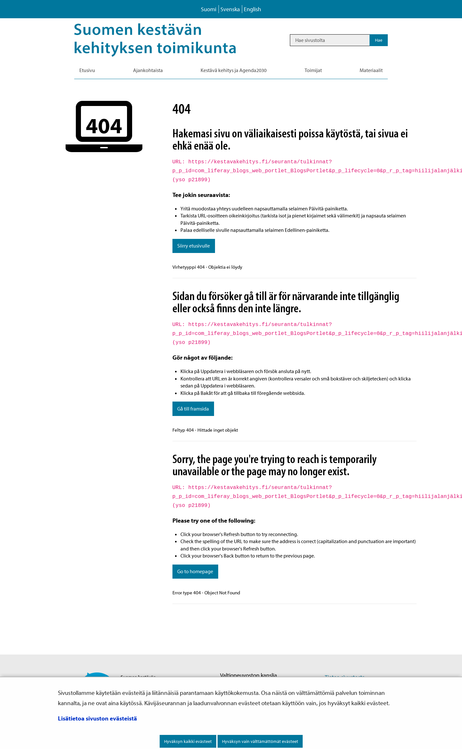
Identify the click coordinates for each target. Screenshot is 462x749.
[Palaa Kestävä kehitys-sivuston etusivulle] (164, 40)
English (252, 9)
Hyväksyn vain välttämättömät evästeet (260, 741)
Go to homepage (195, 571)
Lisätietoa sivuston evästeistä (97, 718)
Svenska (230, 9)
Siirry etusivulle (193, 245)
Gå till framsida (193, 408)
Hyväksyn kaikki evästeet (188, 741)
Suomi (208, 9)
